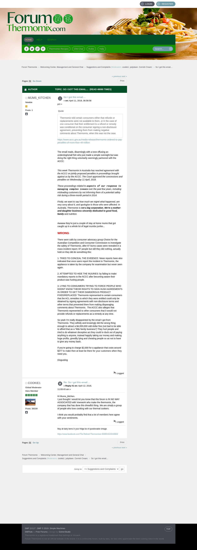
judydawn (134, 67)
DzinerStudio (64, 532)
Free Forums (41, 532)
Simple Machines (57, 528)
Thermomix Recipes (59, 49)
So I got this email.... (75, 97)
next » (124, 76)
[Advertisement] (151, 120)
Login (148, 4)
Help (101, 49)
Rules (91, 49)
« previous (116, 76)
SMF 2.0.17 (30, 528)
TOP (168, 529)
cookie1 (125, 67)
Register (167, 4)
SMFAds (29, 532)
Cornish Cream (145, 67)
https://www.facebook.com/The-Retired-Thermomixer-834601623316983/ (88, 434)
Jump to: (78, 469)
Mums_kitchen (39, 97)
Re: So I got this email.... (77, 382)
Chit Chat (78, 49)
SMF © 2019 (43, 528)
